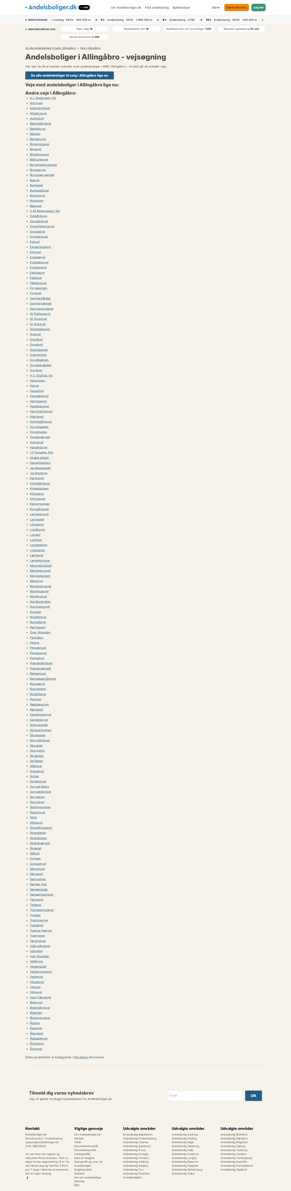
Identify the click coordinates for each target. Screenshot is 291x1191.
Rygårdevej (38, 694)
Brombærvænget (42, 175)
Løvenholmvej (40, 560)
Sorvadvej (37, 797)
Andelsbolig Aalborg (136, 1161)
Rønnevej (36, 709)
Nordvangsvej (40, 607)
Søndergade (38, 889)
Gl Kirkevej (38, 324)
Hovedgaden (39, 427)
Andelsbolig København (138, 1134)
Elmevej (35, 252)
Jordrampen (38, 473)
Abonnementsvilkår (86, 1146)
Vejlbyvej (36, 961)
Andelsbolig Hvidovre (185, 1154)
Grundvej (36, 344)
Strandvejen (38, 838)
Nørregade (37, 627)
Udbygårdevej (40, 946)
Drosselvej (37, 231)
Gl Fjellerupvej (40, 314)
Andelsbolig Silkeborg (185, 1146)
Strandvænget (40, 843)
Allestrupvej (38, 113)
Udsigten (36, 951)
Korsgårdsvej (39, 509)
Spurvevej (37, 802)
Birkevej (35, 149)
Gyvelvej (36, 370)
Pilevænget (38, 648)
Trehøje (35, 915)
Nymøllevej (38, 622)
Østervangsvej (40, 1018)
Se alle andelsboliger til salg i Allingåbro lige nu (69, 75)
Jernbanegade (40, 468)
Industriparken (40, 463)
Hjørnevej (37, 416)
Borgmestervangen (43, 165)
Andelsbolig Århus (134, 1150)
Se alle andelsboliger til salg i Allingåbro (50, 48)
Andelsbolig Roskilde (136, 1173)
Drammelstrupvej (42, 226)
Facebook (27, 1178)
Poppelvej (37, 658)
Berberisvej (38, 139)
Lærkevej (36, 555)
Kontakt (79, 1138)
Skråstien (36, 761)
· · (71, 20)
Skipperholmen (41, 730)
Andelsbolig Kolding (184, 1138)
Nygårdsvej (38, 617)
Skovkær (36, 745)
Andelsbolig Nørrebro (234, 1138)
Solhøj (34, 776)
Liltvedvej (37, 524)
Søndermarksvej (41, 894)
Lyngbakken (38, 545)
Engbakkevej (39, 262)
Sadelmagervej (40, 714)
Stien (33, 817)
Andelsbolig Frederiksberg (139, 1138)
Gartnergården (40, 298)
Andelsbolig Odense (136, 1142)
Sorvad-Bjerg (39, 786)
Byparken (37, 200)
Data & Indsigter (84, 1157)
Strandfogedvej (41, 828)
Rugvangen (38, 689)
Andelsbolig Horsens (136, 1157)
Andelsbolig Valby (183, 1173)
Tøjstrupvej (38, 941)
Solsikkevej (38, 781)
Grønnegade (39, 350)
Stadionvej (37, 812)
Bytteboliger (181, 7)
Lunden (35, 535)
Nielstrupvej (38, 596)
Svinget (35, 858)
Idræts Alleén (39, 458)
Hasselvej (37, 391)
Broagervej (38, 170)
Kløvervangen (40, 504)
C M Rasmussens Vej (45, 211)
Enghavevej (38, 267)
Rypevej (35, 699)
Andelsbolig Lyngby (184, 1157)
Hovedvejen (38, 432)
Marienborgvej (40, 571)
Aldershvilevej (40, 108)
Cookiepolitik (82, 1154)
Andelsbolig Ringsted (234, 1142)
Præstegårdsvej (41, 663)
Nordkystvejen (40, 601)
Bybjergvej (37, 195)
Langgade (37, 519)
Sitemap (79, 1181)
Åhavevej (36, 1033)
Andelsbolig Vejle (182, 1150)
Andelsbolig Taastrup (234, 1150)
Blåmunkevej (39, 159)
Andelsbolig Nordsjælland (237, 1165)
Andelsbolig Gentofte (234, 1161)
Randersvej (38, 673)
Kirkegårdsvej (40, 483)
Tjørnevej (36, 899)
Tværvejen (37, 935)
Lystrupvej (37, 550)
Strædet (35, 848)
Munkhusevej (39, 591)
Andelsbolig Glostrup (185, 1134)
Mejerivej (36, 581)
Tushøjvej (37, 925)
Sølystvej (36, 874)
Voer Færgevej (40, 997)
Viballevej (37, 982)
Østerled (36, 1013)
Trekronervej (39, 920)
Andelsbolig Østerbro (234, 1134)
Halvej (34, 385)
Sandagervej (39, 720)
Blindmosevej (39, 154)
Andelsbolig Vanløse (233, 1154)
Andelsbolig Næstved (136, 1146)
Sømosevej (38, 879)
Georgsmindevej (42, 309)
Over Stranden (40, 632)
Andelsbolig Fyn (133, 1169)
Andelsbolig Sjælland (234, 1169)
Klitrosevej (37, 499)
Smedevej (37, 771)
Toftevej (35, 905)
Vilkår (77, 1142)
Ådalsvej (36, 1028)
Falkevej (36, 278)
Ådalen (35, 1023)
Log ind (258, 7)
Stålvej (34, 853)
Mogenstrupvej (40, 586)
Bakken (35, 134)
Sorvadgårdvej (40, 792)
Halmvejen (37, 380)
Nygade (35, 612)
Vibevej (35, 987)
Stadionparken (40, 807)
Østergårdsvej (40, 1008)
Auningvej (37, 118)
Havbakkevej (39, 396)
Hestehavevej (39, 406)
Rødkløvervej (39, 704)
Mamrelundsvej (41, 565)
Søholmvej (37, 869)
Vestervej (36, 977)
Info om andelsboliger (87, 1177)
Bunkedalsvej (39, 190)
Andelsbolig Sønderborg (187, 1169)
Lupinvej (36, 540)
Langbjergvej (39, 514)
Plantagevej (38, 653)
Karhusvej (37, 478)
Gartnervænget (41, 303)
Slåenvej (36, 766)
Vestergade (38, 966)
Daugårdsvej (39, 221)
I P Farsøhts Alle (41, 452)
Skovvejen (37, 750)
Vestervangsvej (41, 972)
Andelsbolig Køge (183, 1142)
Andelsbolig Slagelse (185, 1165)
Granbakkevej (40, 329)
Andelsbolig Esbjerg (135, 1165)
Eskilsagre (37, 273)
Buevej (34, 180)
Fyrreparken (38, 288)
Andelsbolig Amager (136, 1154)
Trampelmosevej (42, 910)
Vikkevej (36, 992)
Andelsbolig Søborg (233, 1146)
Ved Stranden (39, 956)
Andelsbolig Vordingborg (236, 1157)
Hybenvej (37, 442)
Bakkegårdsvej (40, 123)
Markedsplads (40, 576)
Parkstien (36, 638)
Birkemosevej (39, 144)
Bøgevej (35, 206)
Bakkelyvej (37, 129)
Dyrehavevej (39, 237)
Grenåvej (36, 339)
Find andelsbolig (157, 7)
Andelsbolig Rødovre (185, 1161)
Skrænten (37, 756)
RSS (76, 1185)
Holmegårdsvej (41, 422)
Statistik (79, 1173)
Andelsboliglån (132, 1177)
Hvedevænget (40, 437)
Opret (216, 7)
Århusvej (36, 1049)
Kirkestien (37, 494)
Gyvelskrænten (41, 365)
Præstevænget (40, 668)
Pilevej (34, 643)
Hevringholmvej (41, 411)
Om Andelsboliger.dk (126, 7)
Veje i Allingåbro (90, 48)
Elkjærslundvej (40, 247)
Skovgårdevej (40, 740)
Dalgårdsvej (38, 216)
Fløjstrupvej (38, 283)
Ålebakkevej (38, 1038)
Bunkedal (36, 185)
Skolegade (37, 735)
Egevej (35, 242)
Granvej (35, 334)
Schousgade (39, 725)
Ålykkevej (37, 1043)
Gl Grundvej (38, 319)
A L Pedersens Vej (43, 98)
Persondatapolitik (85, 1150)
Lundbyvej (37, 529)
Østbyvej (36, 1002)
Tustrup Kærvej (41, 930)
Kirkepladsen (39, 488)
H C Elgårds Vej (41, 375)
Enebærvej (37, 257)
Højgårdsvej (38, 447)
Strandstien (38, 833)
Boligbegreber (83, 1169)
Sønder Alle (38, 884)
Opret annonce (236, 7)
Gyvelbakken (39, 360)
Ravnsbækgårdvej (43, 679)
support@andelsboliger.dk (42, 1142)
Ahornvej (36, 103)
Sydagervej (38, 864)
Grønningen (38, 355)
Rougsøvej (37, 684)
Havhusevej (38, 401)
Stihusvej (36, 823)
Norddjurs (81, 1057)
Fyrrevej (35, 293)
